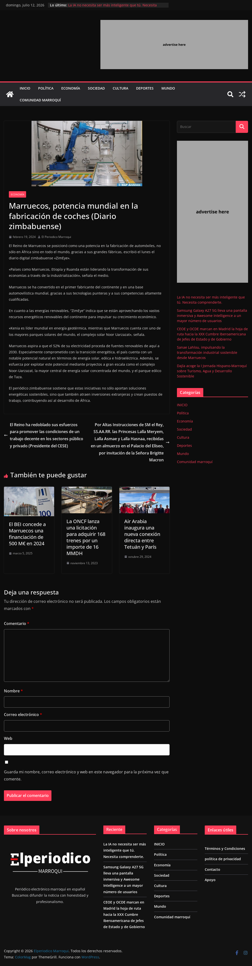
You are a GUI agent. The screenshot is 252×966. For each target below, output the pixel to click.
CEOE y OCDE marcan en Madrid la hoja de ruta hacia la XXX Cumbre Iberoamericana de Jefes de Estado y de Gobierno (212, 334)
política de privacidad (223, 859)
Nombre (13, 691)
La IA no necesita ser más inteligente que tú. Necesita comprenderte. (124, 850)
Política (45, 88)
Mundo (168, 88)
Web (8, 738)
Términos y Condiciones (225, 848)
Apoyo (210, 879)
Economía (70, 88)
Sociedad (96, 88)
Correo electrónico (23, 714)
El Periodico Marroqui (56, 237)
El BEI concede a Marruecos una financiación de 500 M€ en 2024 (27, 534)
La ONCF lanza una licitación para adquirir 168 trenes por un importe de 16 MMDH (85, 537)
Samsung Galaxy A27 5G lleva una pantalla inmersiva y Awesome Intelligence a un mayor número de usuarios (212, 315)
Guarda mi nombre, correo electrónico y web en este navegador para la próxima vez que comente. (86, 775)
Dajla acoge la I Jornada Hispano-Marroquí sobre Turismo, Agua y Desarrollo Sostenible (212, 370)
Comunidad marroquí (40, 100)
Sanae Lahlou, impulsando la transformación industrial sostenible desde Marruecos (207, 352)
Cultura (120, 88)
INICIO (25, 88)
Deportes (145, 88)
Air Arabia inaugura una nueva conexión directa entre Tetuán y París (142, 534)
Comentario (16, 623)
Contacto (212, 869)
